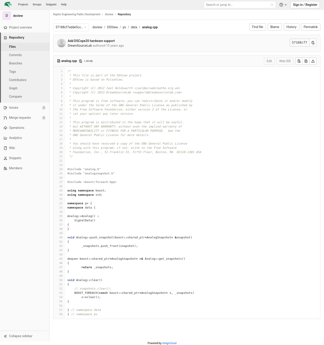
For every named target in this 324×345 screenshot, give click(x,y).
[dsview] (25, 15)
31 (61, 199)
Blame (274, 27)
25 (61, 173)
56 (61, 305)
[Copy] (299, 61)
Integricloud (169, 343)
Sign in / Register (305, 5)
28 (61, 186)
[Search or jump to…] (240, 5)
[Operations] (24, 128)
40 (61, 237)
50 (61, 280)
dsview (97, 27)
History (291, 27)
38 (61, 229)
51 (61, 284)
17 (61, 139)
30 (61, 194)
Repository (124, 14)
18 (61, 143)
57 (61, 310)
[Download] (313, 61)
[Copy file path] (80, 61)
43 (61, 250)
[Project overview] (24, 27)
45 (61, 258)
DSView (112, 27)
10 (61, 109)
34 (61, 211)
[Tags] (25, 72)
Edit (269, 61)
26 (61, 177)
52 (61, 288)
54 (61, 297)
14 (61, 126)
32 (61, 203)
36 (61, 220)
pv (124, 27)
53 (61, 292)
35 (61, 216)
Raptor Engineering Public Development (76, 14)
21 (61, 156)
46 (61, 263)
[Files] (25, 47)
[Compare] (25, 96)
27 (61, 182)
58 (61, 314)
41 (61, 241)
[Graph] (25, 88)
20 (61, 152)
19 (61, 147)
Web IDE (285, 61)
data (134, 27)
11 (61, 113)
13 (61, 122)
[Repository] (25, 38)
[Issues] (24, 108)
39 (61, 233)
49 (61, 275)
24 (61, 169)
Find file (257, 27)
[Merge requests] (24, 118)
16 (61, 135)
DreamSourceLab (80, 45)
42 (61, 246)
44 (61, 254)
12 (61, 118)
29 (61, 190)
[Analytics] (24, 138)
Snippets (51, 4)
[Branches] (25, 63)
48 (61, 271)
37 (61, 224)
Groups (37, 4)
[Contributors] (25, 80)
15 (61, 130)
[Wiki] (24, 148)
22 (61, 160)
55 (61, 301)
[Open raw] (306, 61)
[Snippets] (24, 158)
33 (61, 207)
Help (64, 4)
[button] (24, 336)
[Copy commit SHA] (313, 42)
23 (61, 165)
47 (61, 267)
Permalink (311, 27)
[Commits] (25, 55)
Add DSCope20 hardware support (91, 41)
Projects (23, 4)
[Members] (24, 168)
